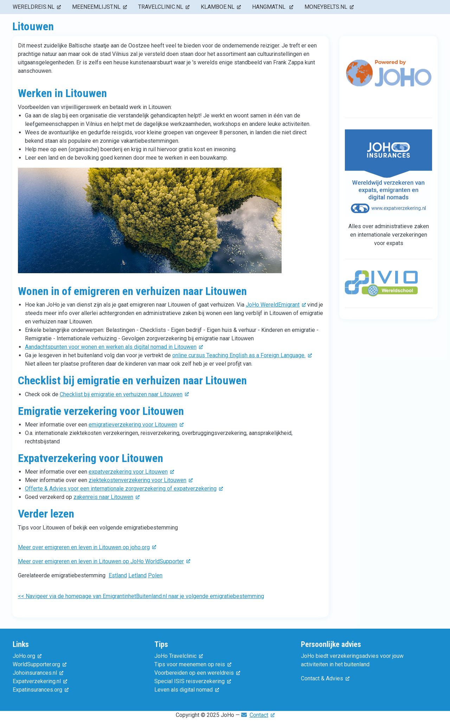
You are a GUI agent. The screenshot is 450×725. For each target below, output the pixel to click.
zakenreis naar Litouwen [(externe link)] (106, 497)
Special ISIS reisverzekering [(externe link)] (192, 681)
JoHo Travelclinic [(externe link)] (178, 656)
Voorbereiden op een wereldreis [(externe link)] (197, 672)
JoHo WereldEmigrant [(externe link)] (276, 304)
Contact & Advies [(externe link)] (325, 678)
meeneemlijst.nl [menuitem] (99, 7)
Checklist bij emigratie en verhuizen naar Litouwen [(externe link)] (124, 394)
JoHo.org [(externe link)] (27, 656)
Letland (137, 575)
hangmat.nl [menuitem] (272, 7)
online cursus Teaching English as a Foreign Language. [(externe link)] (242, 355)
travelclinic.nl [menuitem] (163, 7)
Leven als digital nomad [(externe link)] (186, 689)
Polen (155, 575)
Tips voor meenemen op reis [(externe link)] (192, 664)
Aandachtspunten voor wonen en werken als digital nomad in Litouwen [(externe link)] (114, 347)
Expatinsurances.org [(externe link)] (41, 689)
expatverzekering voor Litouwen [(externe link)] (131, 471)
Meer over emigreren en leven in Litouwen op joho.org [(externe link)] (87, 547)
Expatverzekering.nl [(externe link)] (40, 681)
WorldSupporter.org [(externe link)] (39, 664)
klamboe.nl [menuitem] (221, 7)
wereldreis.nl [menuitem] (37, 7)
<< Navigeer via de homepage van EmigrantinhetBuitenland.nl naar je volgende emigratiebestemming (141, 596)
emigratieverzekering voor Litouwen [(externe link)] (136, 424)
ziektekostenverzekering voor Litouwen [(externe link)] (141, 480)
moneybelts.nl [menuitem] (329, 7)
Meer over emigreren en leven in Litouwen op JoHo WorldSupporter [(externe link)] (104, 561)
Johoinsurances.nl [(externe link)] (38, 672)
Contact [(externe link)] (262, 715)
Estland (118, 575)
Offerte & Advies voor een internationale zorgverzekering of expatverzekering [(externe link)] (124, 488)
